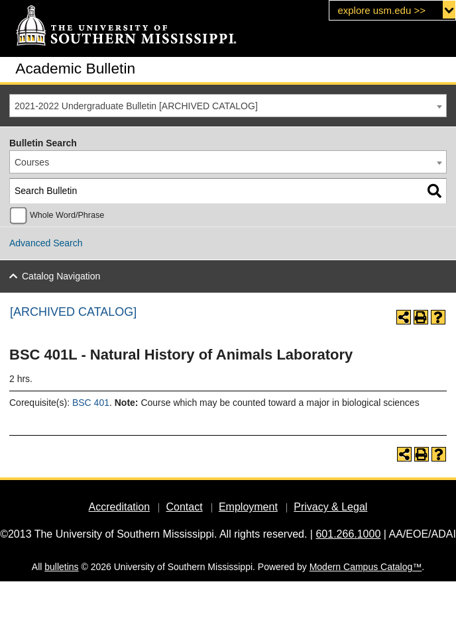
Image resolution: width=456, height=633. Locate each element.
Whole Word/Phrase (67, 215)
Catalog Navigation (61, 276)
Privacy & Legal (330, 506)
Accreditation (119, 506)
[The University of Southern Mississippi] (126, 26)
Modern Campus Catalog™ (366, 566)
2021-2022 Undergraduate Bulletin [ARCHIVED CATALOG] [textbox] (136, 106)
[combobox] (228, 105)
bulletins (61, 566)
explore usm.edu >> (381, 10)
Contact (184, 506)
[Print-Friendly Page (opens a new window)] (421, 317)
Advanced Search (46, 243)
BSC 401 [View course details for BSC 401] (90, 402)
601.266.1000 (347, 534)
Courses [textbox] (32, 162)
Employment (248, 506)
